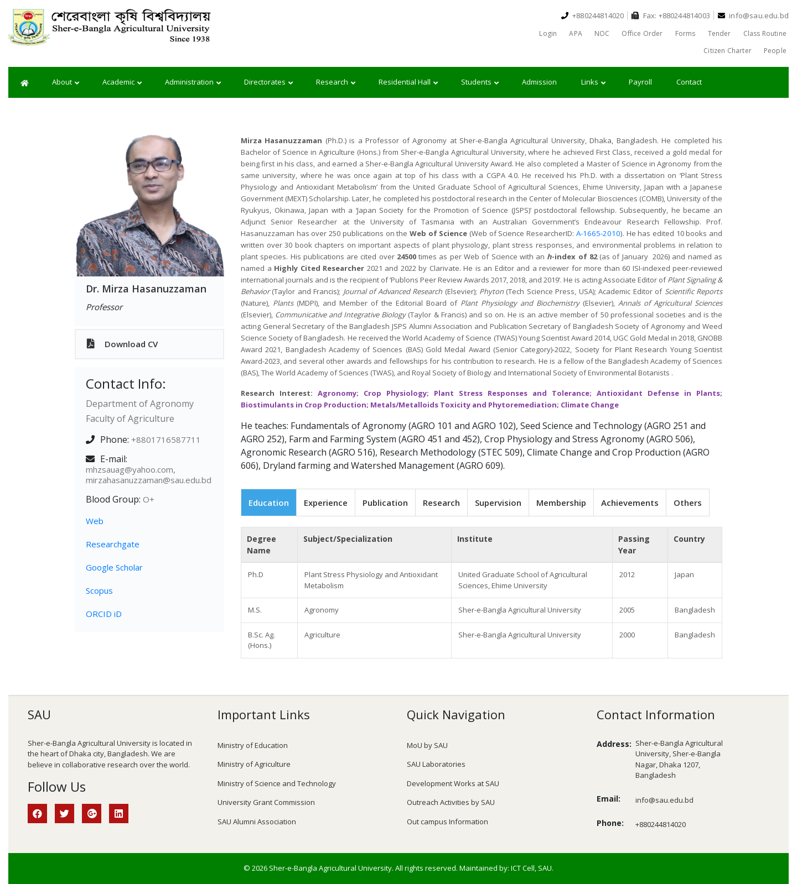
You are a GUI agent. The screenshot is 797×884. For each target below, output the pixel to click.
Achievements (630, 502)
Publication (385, 502)
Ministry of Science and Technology (277, 783)
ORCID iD (104, 613)
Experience (326, 502)
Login (548, 33)
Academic (122, 82)
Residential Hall (408, 82)
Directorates (268, 82)
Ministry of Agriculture (254, 764)
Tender (719, 33)
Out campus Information (447, 822)
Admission (539, 82)
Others (688, 502)
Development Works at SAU (453, 783)
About (65, 82)
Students (480, 82)
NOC (602, 33)
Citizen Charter (727, 50)
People (775, 50)
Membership (561, 502)
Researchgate (112, 544)
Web (94, 520)
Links (593, 82)
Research (335, 82)
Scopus (99, 590)
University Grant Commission (266, 802)
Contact (689, 82)
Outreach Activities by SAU (451, 802)
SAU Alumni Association (257, 822)
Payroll (640, 82)
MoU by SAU (427, 745)
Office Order (642, 33)
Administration (193, 82)
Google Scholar (114, 567)
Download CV (122, 343)
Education (269, 502)
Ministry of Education (253, 745)
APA (575, 33)
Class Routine (764, 33)
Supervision (498, 502)
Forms (685, 33)
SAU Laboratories (436, 764)
